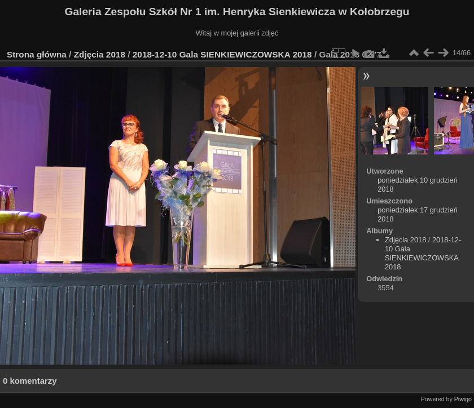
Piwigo (463, 399)
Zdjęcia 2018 (99, 54)
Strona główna (37, 54)
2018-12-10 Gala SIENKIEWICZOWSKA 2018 (222, 54)
